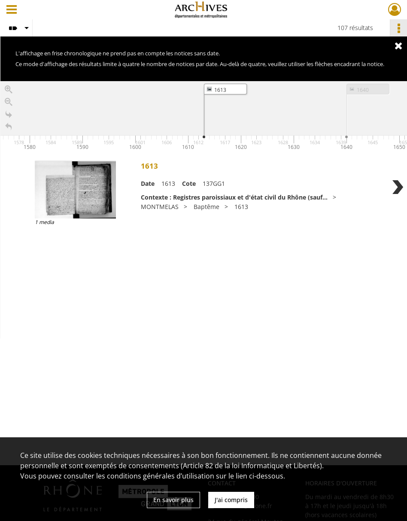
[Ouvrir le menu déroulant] (11, 10)
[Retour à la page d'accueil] (8, 127)
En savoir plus (173, 500)
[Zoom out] (8, 103)
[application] (203, 116)
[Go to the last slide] (8, 115)
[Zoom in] (8, 90)
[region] (203, 210)
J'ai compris (231, 500)
